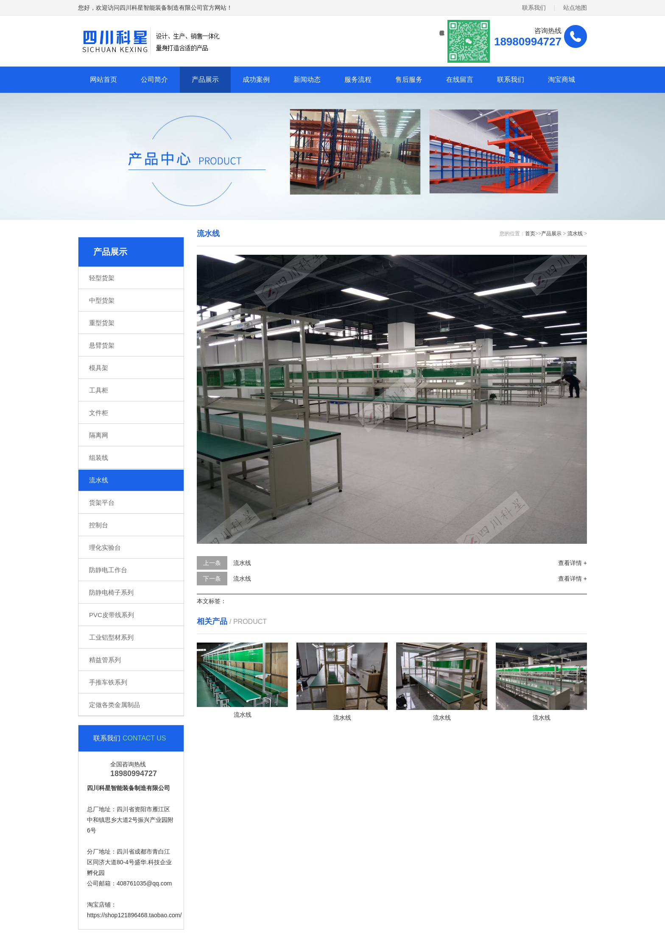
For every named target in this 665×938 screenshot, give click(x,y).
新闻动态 (307, 79)
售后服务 (408, 79)
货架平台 (102, 502)
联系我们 (534, 7)
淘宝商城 (561, 79)
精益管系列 (105, 659)
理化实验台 (105, 547)
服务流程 (358, 79)
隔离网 (98, 435)
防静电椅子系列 (111, 592)
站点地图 (575, 7)
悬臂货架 (102, 345)
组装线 (98, 457)
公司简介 (154, 79)
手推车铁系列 (108, 682)
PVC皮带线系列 (111, 614)
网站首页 (103, 79)
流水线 (98, 480)
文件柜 (98, 412)
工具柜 (98, 390)
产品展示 (205, 79)
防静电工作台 (108, 569)
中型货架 (102, 300)
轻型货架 (102, 277)
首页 (530, 234)
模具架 (98, 367)
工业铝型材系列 (111, 637)
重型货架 (102, 322)
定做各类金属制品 (114, 704)
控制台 (98, 525)
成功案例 (256, 79)
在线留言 (459, 79)
